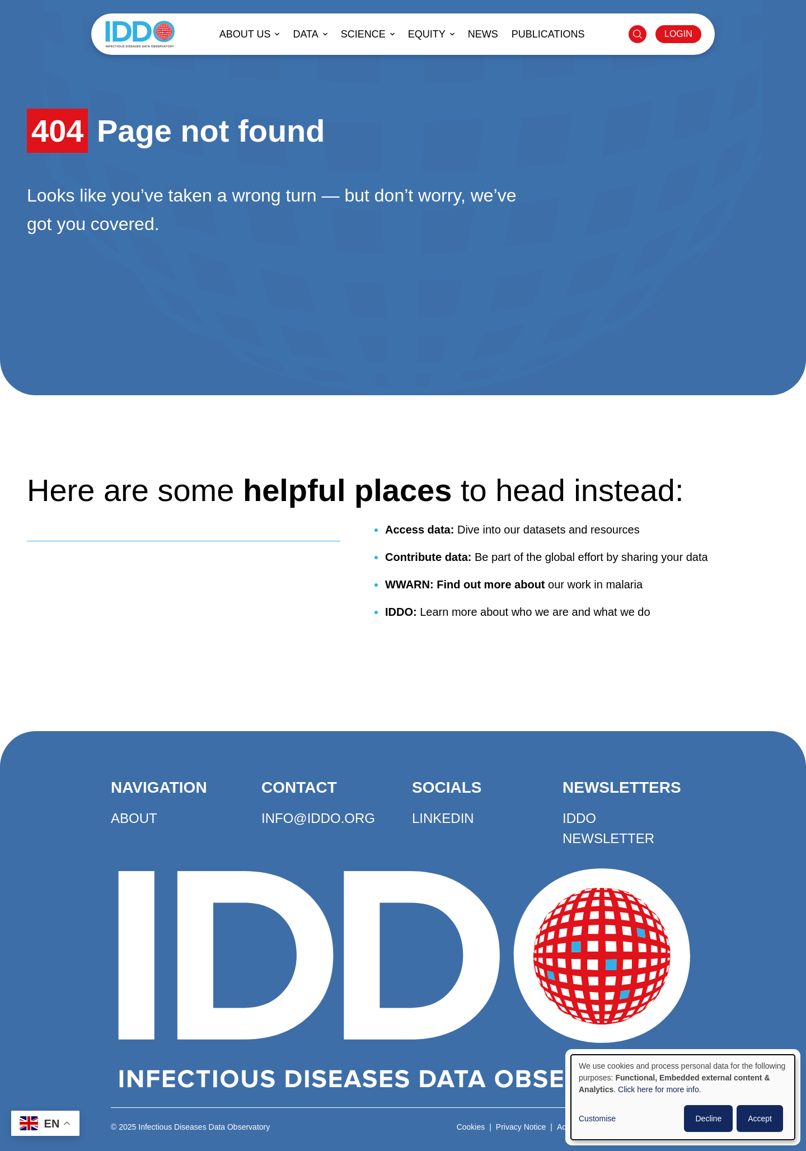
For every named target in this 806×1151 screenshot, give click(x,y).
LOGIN (678, 34)
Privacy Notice (521, 1126)
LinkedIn (443, 818)
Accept (760, 1118)
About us (245, 34)
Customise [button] (597, 1118)
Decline (708, 1118)
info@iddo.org (318, 818)
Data (305, 34)
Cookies (471, 1126)
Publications (548, 34)
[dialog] (683, 1097)
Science (363, 34)
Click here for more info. (659, 1089)
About (134, 818)
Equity (427, 34)
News (483, 34)
